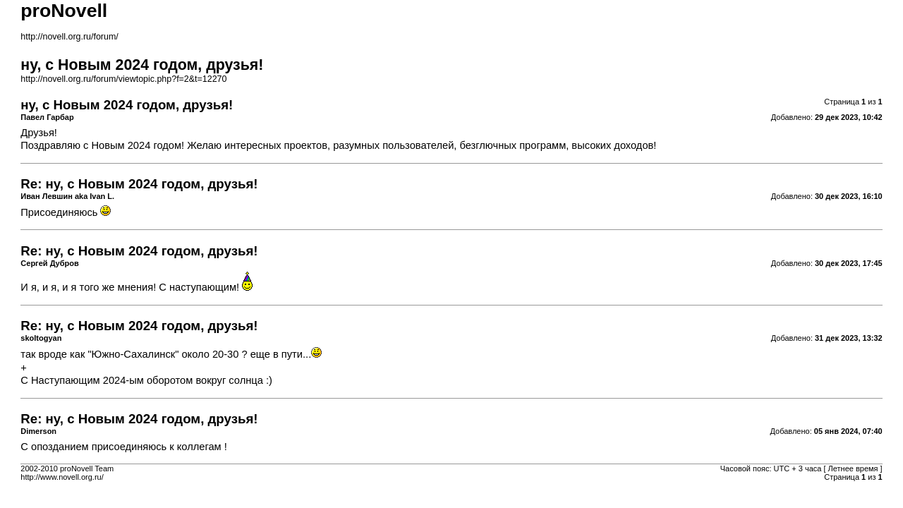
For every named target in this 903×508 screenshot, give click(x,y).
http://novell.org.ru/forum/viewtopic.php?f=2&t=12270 (123, 79)
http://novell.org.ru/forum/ (69, 37)
